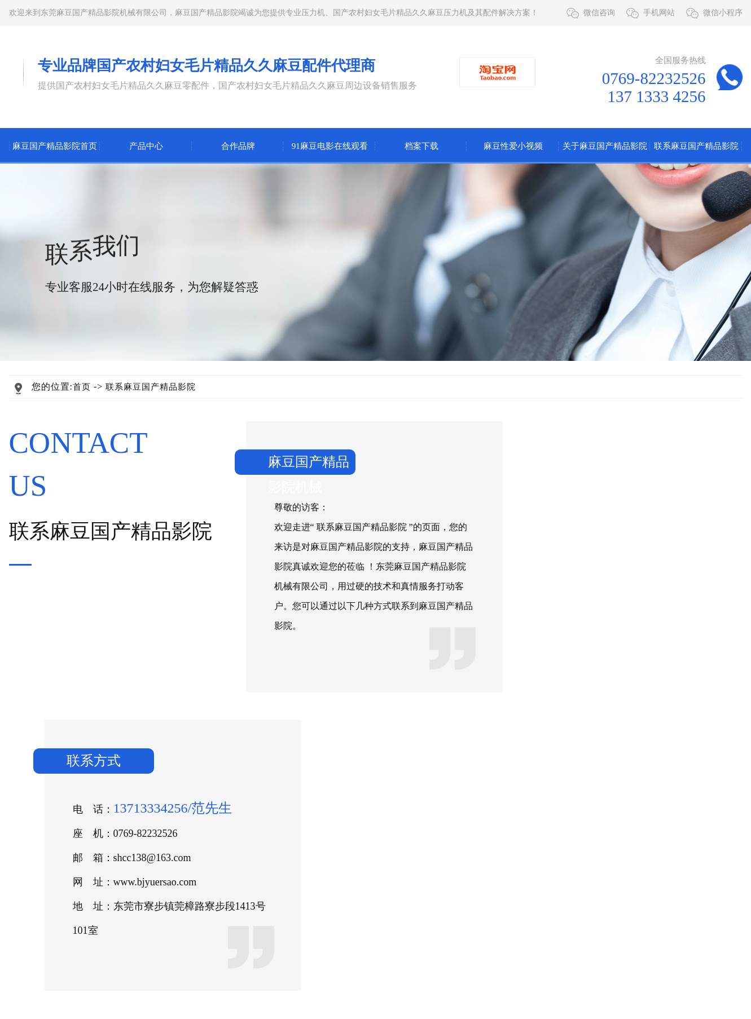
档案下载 (421, 146)
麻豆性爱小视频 (513, 146)
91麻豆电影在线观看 (330, 146)
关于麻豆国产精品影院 (605, 146)
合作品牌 (238, 146)
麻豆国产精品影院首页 (54, 146)
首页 (82, 386)
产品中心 (146, 146)
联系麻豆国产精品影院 (696, 146)
